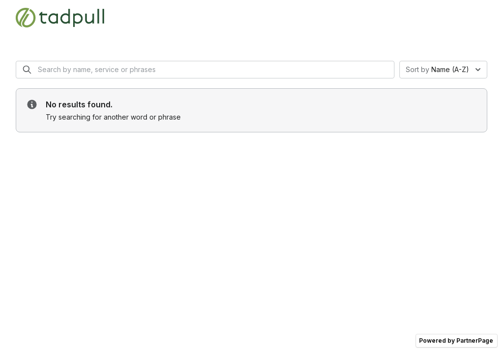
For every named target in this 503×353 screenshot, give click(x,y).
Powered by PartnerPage (456, 340)
